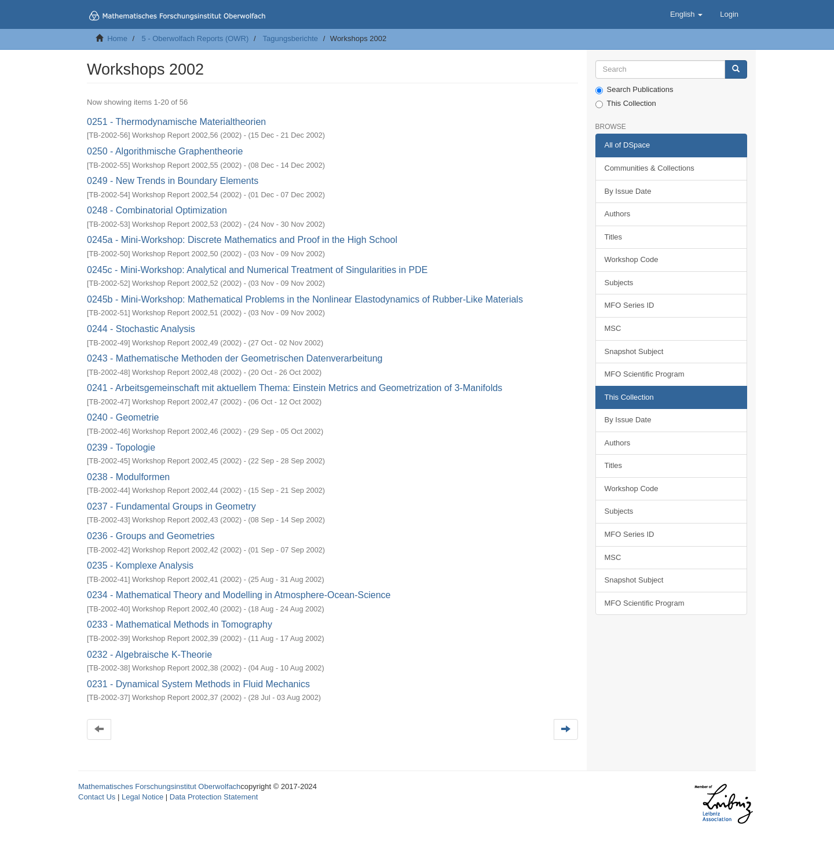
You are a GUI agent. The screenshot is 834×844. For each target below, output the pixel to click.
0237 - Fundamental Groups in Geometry (171, 506)
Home (117, 38)
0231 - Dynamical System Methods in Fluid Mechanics (198, 684)
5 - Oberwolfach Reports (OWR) (194, 38)
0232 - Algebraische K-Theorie (149, 654)
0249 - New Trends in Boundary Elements (172, 181)
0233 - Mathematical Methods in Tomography (179, 624)
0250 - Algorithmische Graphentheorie (165, 151)
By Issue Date (628, 191)
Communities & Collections (649, 168)
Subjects (619, 282)
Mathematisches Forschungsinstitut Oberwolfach (159, 786)
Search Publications (634, 89)
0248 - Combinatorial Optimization (157, 210)
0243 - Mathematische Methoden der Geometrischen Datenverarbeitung (235, 358)
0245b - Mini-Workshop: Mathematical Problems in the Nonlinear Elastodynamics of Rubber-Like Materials (305, 299)
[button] (686, 14)
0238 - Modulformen (128, 477)
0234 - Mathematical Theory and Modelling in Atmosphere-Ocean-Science (238, 595)
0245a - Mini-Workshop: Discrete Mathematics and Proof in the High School (242, 240)
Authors (618, 213)
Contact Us (96, 797)
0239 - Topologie (121, 447)
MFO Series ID (629, 305)
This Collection (625, 103)
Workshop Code (632, 259)
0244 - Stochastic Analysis (141, 329)
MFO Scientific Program (645, 374)
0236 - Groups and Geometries (151, 536)
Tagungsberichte (290, 38)
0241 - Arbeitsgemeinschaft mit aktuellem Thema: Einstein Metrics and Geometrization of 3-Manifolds (294, 388)
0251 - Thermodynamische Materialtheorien (176, 122)
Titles (614, 237)
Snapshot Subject (634, 351)
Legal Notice (142, 797)
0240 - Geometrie (123, 417)
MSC (613, 328)
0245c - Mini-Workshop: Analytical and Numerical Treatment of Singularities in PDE (257, 270)
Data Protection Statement (214, 797)
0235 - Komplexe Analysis (140, 565)
